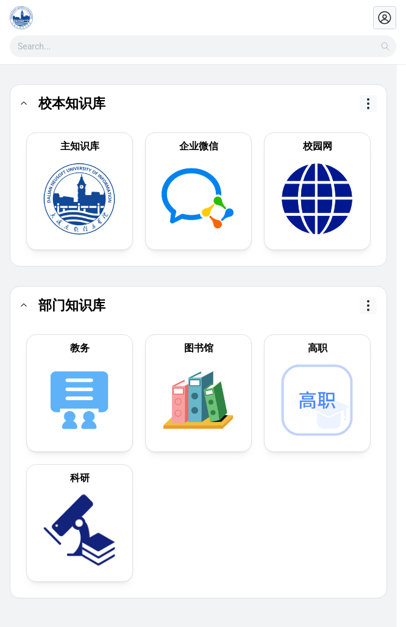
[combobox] (203, 46)
